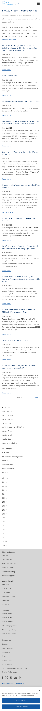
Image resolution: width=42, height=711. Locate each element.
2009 (4, 545)
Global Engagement (9, 626)
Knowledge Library (9, 634)
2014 (4, 526)
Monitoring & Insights (10, 630)
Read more (7, 70)
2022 (4, 494)
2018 (4, 510)
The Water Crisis (8, 597)
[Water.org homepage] (10, 3)
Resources (6, 652)
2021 (4, 498)
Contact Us (6, 640)
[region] (21, 699)
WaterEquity (7, 439)
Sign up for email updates (13, 683)
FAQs (4, 656)
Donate (5, 555)
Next (37, 397)
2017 (4, 514)
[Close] (39, 690)
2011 (4, 538)
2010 (4, 542)
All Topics (6, 407)
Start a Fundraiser (9, 563)
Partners (5, 601)
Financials (6, 605)
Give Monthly (7, 559)
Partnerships (7, 419)
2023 (4, 490)
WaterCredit (7, 431)
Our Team (6, 592)
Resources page (9, 39)
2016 (4, 518)
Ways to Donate (8, 567)
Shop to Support (8, 575)
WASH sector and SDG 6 (13, 427)
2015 (4, 522)
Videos (5, 472)
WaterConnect (7, 622)
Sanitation (6, 423)
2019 (4, 506)
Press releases (8, 469)
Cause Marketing (8, 572)
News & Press (7, 648)
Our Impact (6, 589)
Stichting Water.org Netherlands (14, 668)
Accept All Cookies (20, 707)
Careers (5, 644)
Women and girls (9, 443)
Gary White (7, 411)
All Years (6, 478)
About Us (5, 584)
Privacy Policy (7, 660)
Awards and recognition (12, 457)
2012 (4, 534)
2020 (4, 502)
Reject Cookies (21, 700)
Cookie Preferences (9, 672)
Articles (5, 453)
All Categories (8, 449)
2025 (4, 482)
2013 (4, 530)
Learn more (7, 212)
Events (5, 461)
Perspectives (7, 465)
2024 (4, 486)
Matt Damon (7, 415)
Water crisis (7, 435)
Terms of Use (7, 664)
